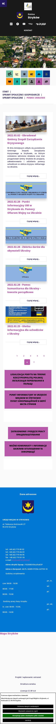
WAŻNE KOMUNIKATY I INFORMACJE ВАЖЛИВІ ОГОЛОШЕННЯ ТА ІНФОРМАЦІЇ (28, 448)
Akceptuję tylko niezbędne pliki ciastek (28, 716)
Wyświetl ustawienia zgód (28, 711)
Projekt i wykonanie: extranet (28, 677)
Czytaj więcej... (33, 176)
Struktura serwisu (28, 684)
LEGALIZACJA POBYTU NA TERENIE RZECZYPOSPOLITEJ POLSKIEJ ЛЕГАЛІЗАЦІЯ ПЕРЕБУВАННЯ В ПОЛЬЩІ (28, 379)
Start (6, 91)
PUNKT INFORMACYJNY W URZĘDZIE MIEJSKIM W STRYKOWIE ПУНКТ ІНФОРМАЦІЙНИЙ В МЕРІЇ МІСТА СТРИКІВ (28, 399)
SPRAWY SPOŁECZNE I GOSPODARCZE (21, 94)
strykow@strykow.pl (21, 560)
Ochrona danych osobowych (28, 706)
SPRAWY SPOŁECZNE (13, 97)
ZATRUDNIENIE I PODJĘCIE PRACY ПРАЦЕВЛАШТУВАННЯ (28, 433)
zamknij (28, 720)
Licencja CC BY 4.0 (28, 691)
